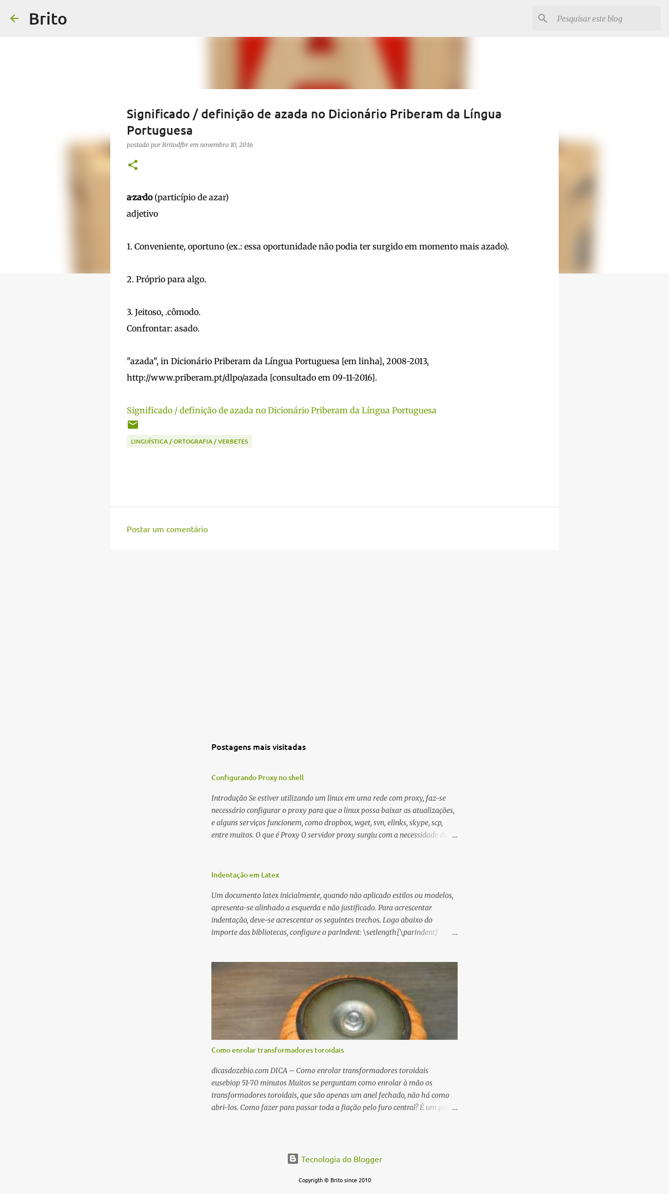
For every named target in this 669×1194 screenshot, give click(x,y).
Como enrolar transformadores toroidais (277, 1050)
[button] (133, 166)
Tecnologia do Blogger (334, 1159)
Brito (48, 18)
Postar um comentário (167, 528)
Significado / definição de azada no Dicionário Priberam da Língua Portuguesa (282, 410)
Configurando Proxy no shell (257, 777)
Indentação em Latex (245, 874)
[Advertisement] (334, 637)
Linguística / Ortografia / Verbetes (189, 441)
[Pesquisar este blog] (607, 18)
